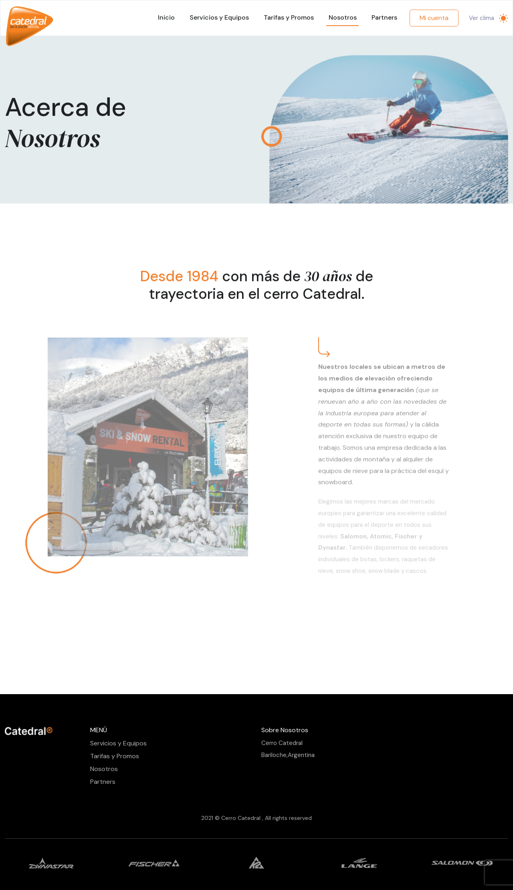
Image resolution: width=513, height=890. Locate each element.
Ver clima (481, 18)
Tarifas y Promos (289, 17)
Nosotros (343, 17)
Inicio (166, 17)
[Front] (29, 731)
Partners (384, 17)
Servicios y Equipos (219, 17)
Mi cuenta (434, 18)
